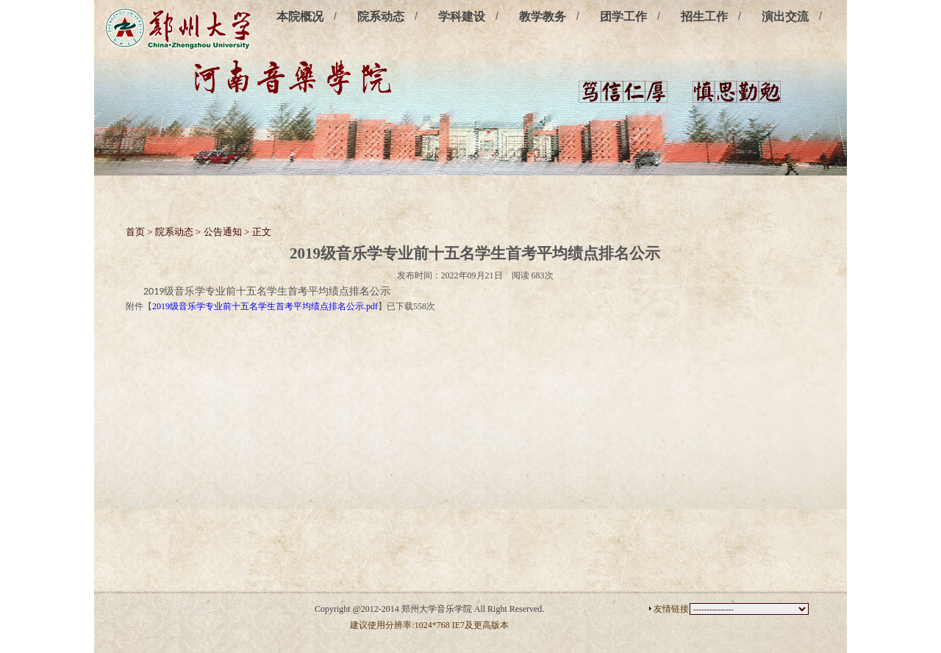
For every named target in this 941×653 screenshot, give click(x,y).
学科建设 (461, 16)
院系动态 (380, 16)
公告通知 (223, 231)
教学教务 (542, 16)
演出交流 (785, 16)
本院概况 (299, 16)
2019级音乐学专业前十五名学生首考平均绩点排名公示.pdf (265, 306)
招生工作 (704, 16)
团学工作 (623, 16)
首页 (135, 231)
